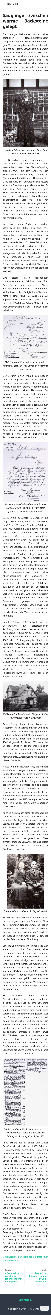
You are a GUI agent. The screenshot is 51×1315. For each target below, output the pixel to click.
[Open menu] (44, 1308)
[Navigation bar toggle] (4, 4)
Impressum (25, 1299)
